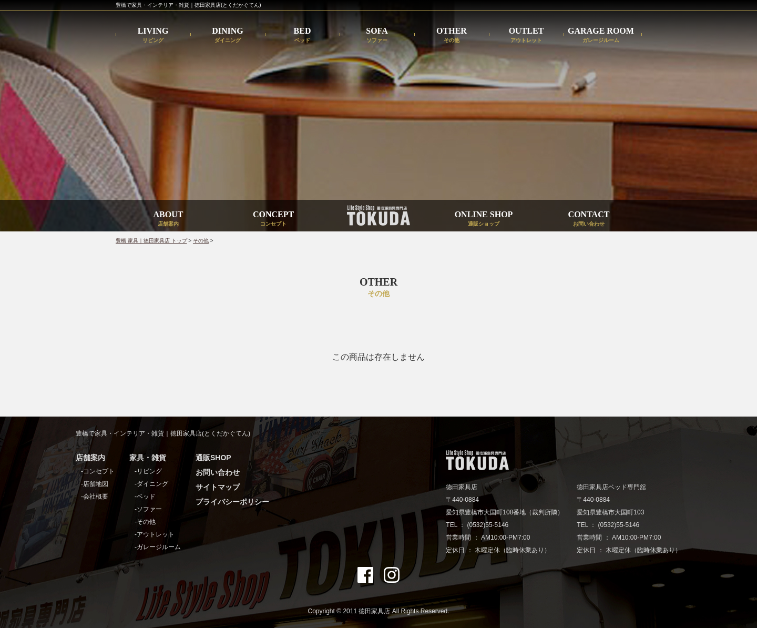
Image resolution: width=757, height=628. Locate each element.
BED (302, 35)
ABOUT (168, 218)
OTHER (451, 35)
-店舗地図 (94, 484)
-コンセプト (98, 471)
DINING (227, 35)
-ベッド (145, 496)
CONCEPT (273, 218)
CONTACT (589, 218)
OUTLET (526, 35)
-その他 (145, 521)
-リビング (148, 471)
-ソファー (148, 509)
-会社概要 (94, 496)
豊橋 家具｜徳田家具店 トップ (151, 241)
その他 (201, 241)
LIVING (153, 35)
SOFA (376, 35)
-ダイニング (151, 484)
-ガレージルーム (158, 547)
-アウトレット (155, 534)
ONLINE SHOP (484, 218)
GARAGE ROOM (601, 35)
